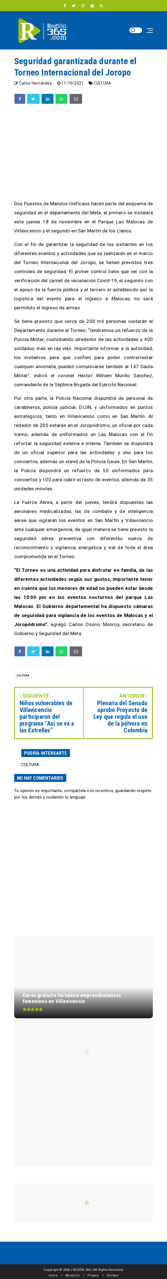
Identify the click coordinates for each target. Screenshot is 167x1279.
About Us (72, 1275)
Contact (112, 1275)
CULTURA (102, 83)
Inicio (53, 1275)
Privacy (93, 1275)
